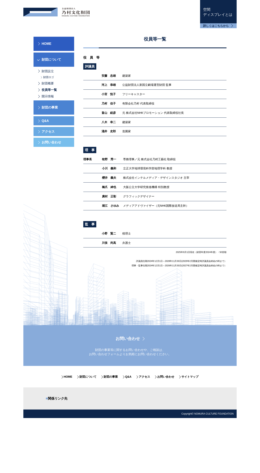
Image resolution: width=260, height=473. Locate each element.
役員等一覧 (49, 125)
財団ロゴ (48, 112)
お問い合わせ (51, 178)
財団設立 (48, 107)
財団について (87, 412)
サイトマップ (189, 412)
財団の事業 (111, 412)
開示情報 (48, 132)
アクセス (48, 167)
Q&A (45, 156)
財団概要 (48, 119)
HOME (46, 79)
